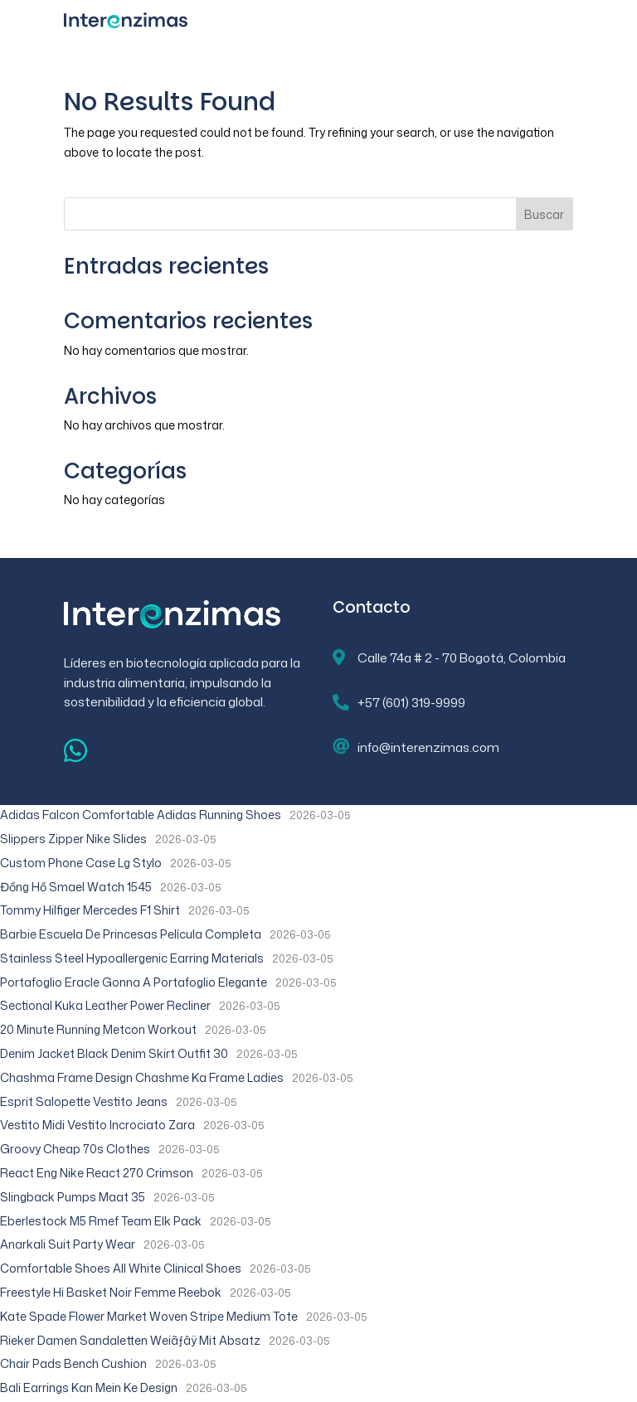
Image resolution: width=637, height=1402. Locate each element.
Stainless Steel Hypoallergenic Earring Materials (132, 958)
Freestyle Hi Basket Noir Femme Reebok (110, 1292)
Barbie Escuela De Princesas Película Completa (130, 934)
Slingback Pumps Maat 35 (72, 1197)
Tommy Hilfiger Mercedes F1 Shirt (90, 910)
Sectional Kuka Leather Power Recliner (105, 1005)
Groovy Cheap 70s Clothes (75, 1149)
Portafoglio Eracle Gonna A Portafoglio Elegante (133, 982)
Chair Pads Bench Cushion (73, 1363)
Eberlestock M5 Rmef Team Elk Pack (101, 1221)
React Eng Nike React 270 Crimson (96, 1173)
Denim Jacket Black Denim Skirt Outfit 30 (114, 1053)
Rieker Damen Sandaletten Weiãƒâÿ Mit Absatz (130, 1340)
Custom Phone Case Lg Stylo (81, 863)
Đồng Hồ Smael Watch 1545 (76, 887)
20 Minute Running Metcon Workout (98, 1029)
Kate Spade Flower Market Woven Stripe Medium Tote (149, 1316)
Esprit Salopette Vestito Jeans (84, 1101)
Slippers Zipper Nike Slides (73, 839)
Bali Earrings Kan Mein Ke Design (88, 1387)
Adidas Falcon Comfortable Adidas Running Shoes (140, 814)
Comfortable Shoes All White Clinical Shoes (120, 1268)
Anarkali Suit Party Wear (67, 1244)
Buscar (544, 214)
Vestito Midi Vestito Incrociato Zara (97, 1125)
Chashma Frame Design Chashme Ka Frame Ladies (142, 1077)
